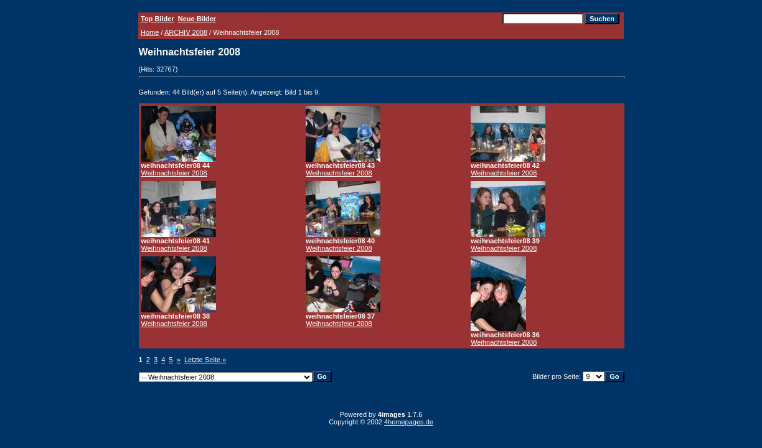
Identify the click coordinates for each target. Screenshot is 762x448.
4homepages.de (408, 422)
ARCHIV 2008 (185, 32)
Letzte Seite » (205, 359)
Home (150, 32)
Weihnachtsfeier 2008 (174, 173)
